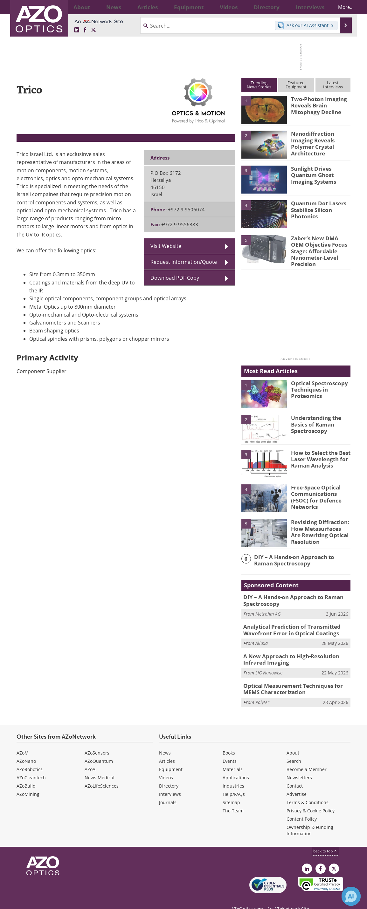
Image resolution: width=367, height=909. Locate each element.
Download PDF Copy (174, 277)
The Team (233, 799)
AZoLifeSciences (102, 775)
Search (294, 750)
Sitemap (231, 791)
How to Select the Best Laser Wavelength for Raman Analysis (318, 453)
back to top (325, 840)
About (293, 742)
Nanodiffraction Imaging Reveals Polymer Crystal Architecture (320, 139)
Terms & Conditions (308, 791)
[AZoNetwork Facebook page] (84, 30)
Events (230, 750)
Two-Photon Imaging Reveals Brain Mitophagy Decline (315, 104)
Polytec (262, 691)
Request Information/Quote (183, 261)
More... (340, 7)
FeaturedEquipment (296, 85)
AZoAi (91, 758)
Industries (233, 775)
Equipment (171, 758)
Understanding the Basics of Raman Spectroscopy (313, 418)
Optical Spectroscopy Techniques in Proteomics (316, 384)
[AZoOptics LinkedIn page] (76, 30)
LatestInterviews (333, 85)
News (165, 742)
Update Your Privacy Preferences (64, 901)
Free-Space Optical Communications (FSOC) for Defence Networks (320, 488)
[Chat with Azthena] (351, 896)
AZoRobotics (30, 758)
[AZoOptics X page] (93, 30)
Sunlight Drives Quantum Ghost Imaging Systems (320, 174)
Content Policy (302, 808)
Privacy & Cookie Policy (311, 799)
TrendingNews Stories (259, 85)
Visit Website (165, 246)
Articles (167, 750)
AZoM (23, 742)
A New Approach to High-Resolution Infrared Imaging (296, 651)
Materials (233, 758)
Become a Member (307, 758)
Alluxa (261, 635)
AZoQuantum (99, 750)
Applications (236, 766)
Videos (166, 766)
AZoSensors (97, 742)
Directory (168, 775)
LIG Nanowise (268, 663)
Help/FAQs (234, 783)
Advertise (297, 783)
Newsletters (299, 766)
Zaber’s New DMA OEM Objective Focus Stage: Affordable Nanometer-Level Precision (319, 246)
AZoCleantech (31, 766)
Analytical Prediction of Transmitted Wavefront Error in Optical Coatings (287, 623)
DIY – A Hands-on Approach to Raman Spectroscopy (298, 554)
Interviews (170, 783)
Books (229, 742)
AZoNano (26, 750)
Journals (168, 791)
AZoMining (28, 783)
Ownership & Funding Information (310, 819)
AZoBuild (26, 775)
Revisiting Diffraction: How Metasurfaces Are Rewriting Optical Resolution (318, 525)
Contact (295, 775)
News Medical (99, 766)
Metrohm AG (267, 607)
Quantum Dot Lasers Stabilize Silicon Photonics (315, 209)
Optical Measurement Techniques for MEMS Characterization (296, 679)
